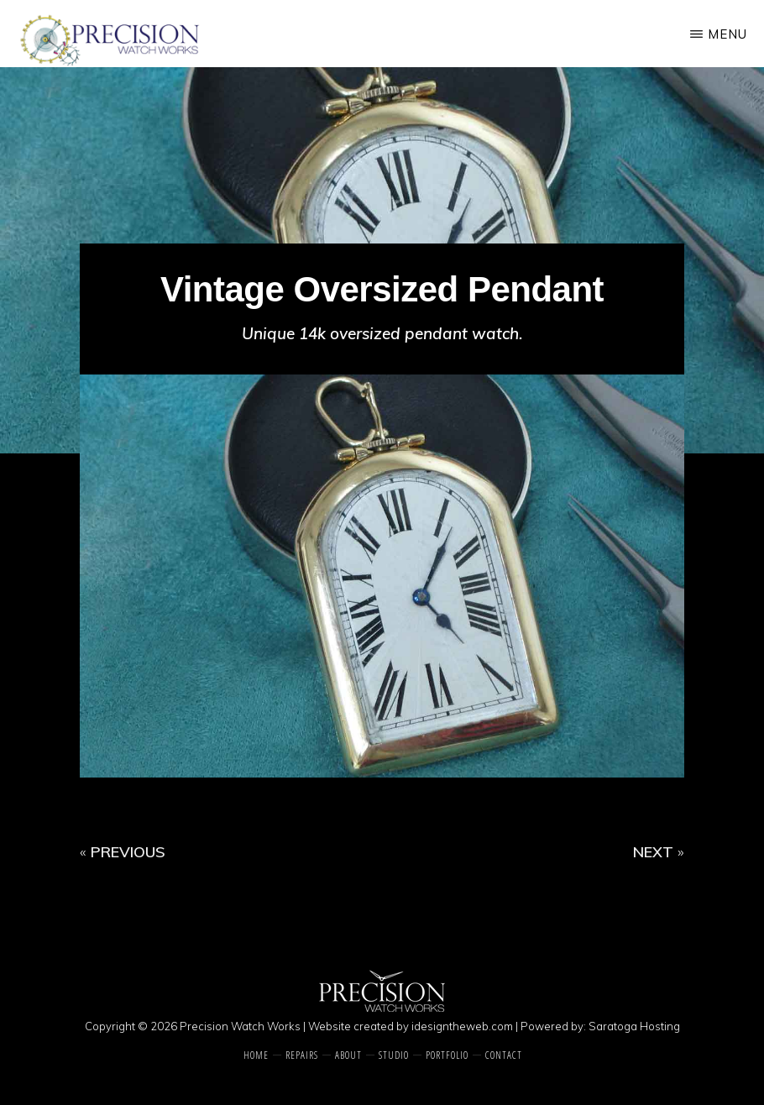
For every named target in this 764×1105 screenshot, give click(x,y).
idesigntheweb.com (462, 1026)
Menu (727, 34)
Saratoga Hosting (634, 1026)
